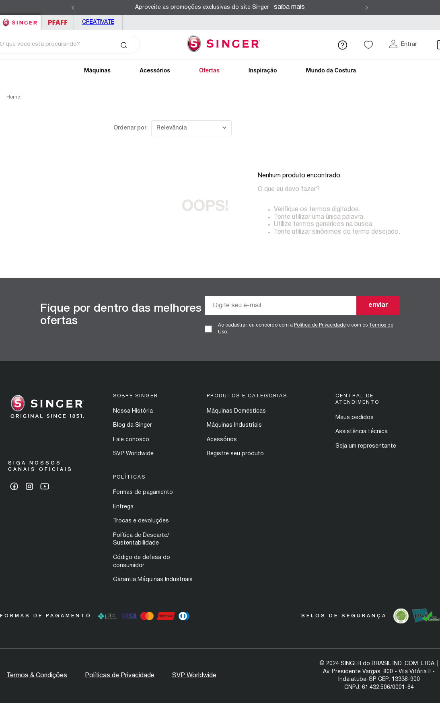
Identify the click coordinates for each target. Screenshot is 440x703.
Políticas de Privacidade (119, 675)
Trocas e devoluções (141, 521)
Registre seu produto (235, 453)
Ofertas (209, 70)
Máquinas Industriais (234, 425)
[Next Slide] (367, 7)
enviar (378, 305)
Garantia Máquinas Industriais (153, 579)
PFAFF (57, 22)
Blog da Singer (132, 425)
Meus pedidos (354, 417)
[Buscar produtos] (124, 44)
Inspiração (263, 70)
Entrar (409, 44)
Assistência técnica (361, 431)
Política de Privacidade (320, 325)
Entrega (123, 507)
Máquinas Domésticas (236, 411)
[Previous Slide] (73, 7)
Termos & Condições (36, 675)
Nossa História (133, 411)
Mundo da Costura (331, 70)
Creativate (98, 22)
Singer (20, 19)
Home (13, 97)
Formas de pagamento (143, 492)
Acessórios (155, 70)
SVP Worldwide (133, 453)
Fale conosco (131, 439)
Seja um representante (365, 446)
